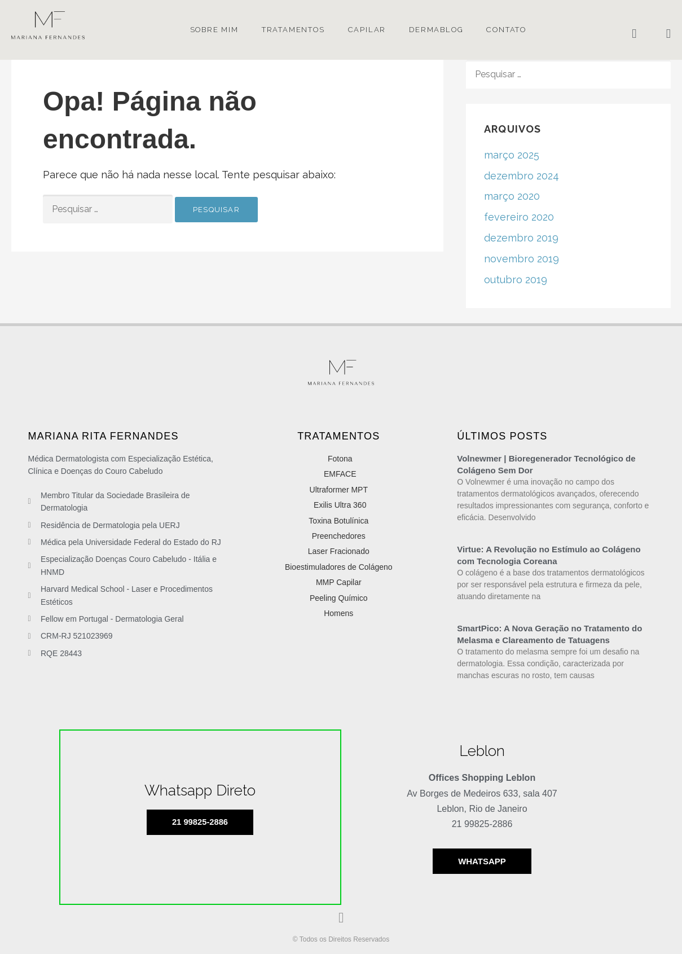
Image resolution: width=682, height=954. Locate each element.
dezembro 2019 (521, 238)
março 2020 (512, 196)
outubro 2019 (515, 279)
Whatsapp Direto (200, 789)
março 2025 (511, 155)
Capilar (367, 29)
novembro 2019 (521, 259)
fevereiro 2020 (519, 217)
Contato (506, 29)
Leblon (482, 750)
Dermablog (436, 29)
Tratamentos (293, 29)
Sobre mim (214, 29)
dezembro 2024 (521, 176)
